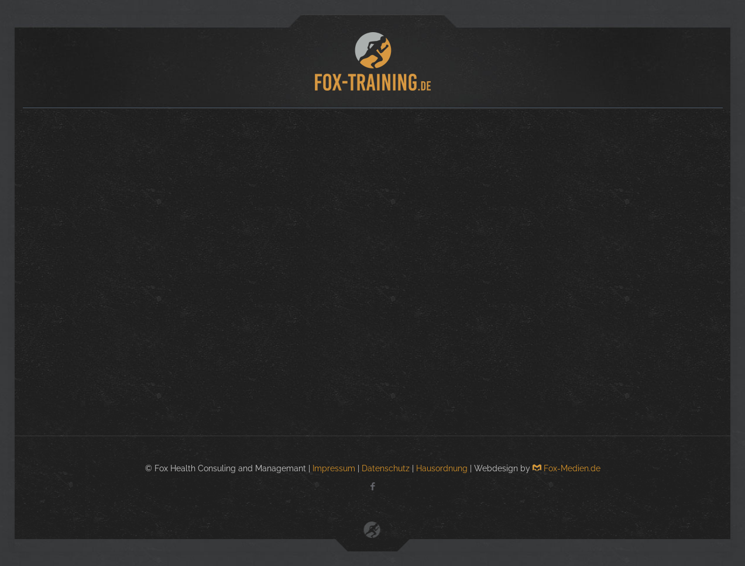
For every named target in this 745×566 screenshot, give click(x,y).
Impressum (334, 468)
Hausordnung (442, 468)
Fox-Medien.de (566, 468)
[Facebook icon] (372, 486)
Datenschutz (386, 468)
